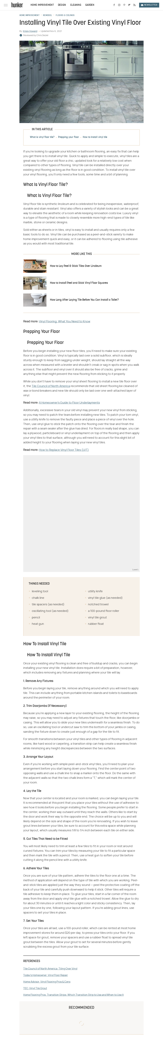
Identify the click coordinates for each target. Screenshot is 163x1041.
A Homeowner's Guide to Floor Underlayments (69, 402)
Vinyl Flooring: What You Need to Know (64, 321)
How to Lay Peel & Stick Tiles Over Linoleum (76, 266)
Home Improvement (42, 5)
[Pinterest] (124, 5)
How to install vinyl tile (95, 137)
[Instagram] (119, 5)
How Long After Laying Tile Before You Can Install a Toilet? (84, 299)
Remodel (47, 15)
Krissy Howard (30, 31)
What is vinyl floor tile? (42, 137)
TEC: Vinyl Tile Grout (35, 988)
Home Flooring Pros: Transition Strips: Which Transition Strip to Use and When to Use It (73, 995)
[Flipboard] (129, 5)
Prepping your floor (68, 137)
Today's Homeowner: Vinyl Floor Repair (45, 975)
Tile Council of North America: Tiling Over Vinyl (50, 968)
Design (62, 5)
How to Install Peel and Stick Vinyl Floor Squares (79, 283)
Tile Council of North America (51, 386)
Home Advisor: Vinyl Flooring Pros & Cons (46, 982)
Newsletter (149, 5)
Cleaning (75, 5)
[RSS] (134, 5)
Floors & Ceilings (65, 15)
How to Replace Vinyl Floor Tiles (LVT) (64, 450)
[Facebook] (114, 5)
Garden (89, 5)
